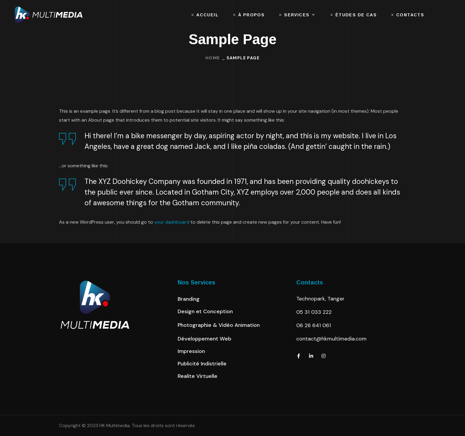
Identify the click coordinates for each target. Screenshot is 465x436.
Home (213, 58)
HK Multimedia (114, 425)
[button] (189, 299)
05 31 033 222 (314, 312)
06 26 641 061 (313, 325)
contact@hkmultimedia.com (331, 338)
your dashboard (171, 222)
